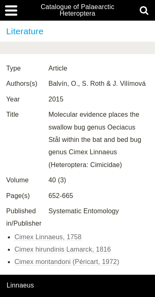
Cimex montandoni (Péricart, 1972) (66, 261)
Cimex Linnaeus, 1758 (47, 236)
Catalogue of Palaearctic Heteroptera (77, 10)
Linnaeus (20, 285)
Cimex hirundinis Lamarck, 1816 (62, 249)
